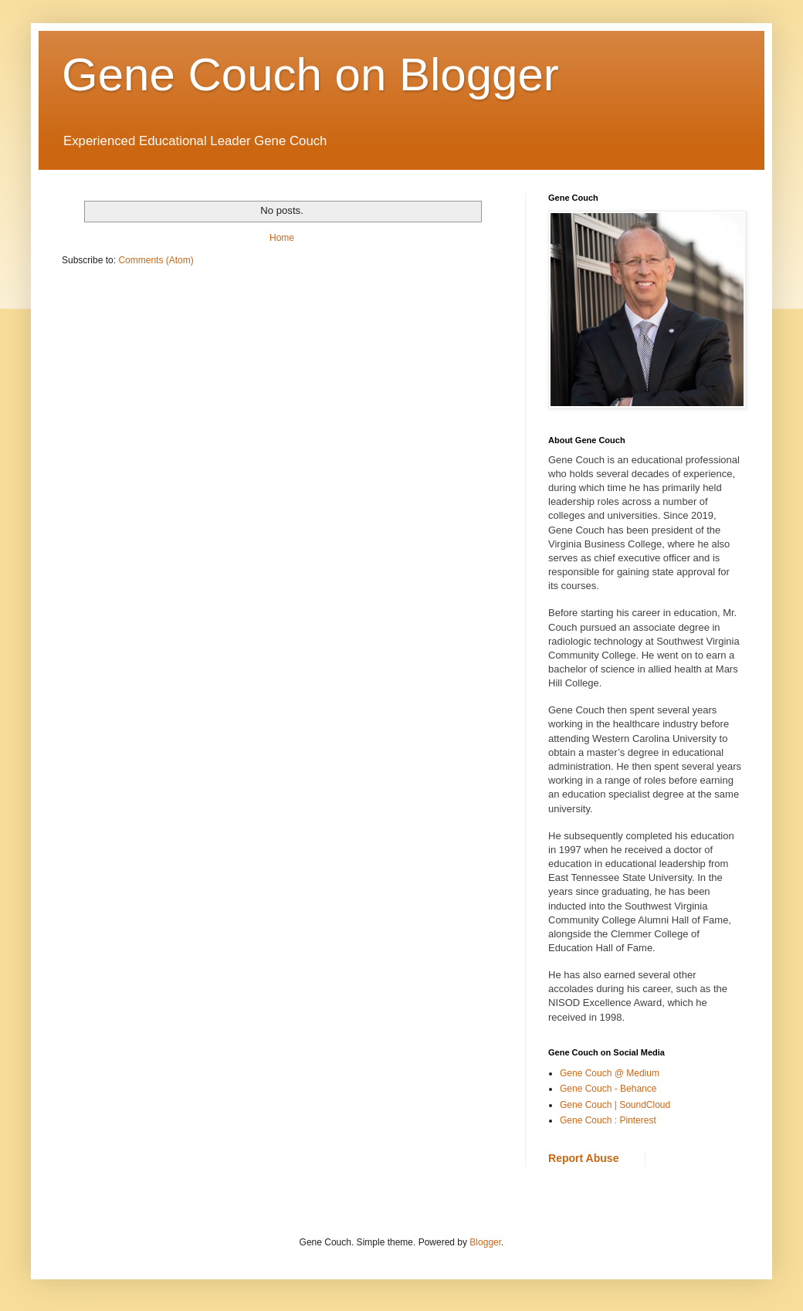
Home (281, 237)
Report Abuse (583, 1158)
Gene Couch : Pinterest (608, 1120)
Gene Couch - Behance (608, 1088)
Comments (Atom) (155, 260)
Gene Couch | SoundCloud (615, 1104)
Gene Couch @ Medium (609, 1073)
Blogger (485, 1242)
